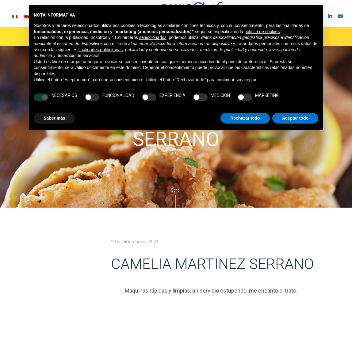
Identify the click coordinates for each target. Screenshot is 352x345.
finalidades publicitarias (100, 49)
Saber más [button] (54, 118)
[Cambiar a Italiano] (15, 16)
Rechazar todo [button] (245, 118)
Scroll (176, 198)
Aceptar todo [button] (295, 118)
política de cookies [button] (262, 31)
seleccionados (152, 37)
